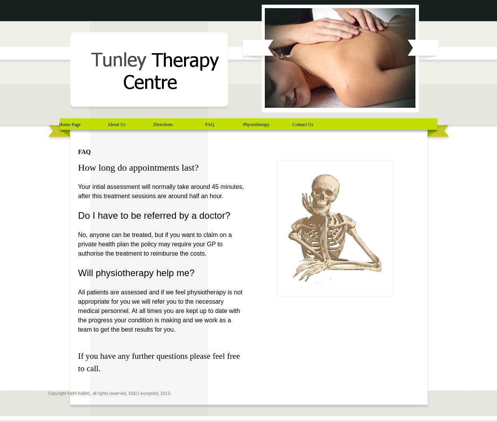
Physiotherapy (256, 124)
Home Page (70, 124)
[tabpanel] (162, 271)
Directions (163, 124)
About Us (116, 124)
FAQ (209, 124)
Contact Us (302, 124)
